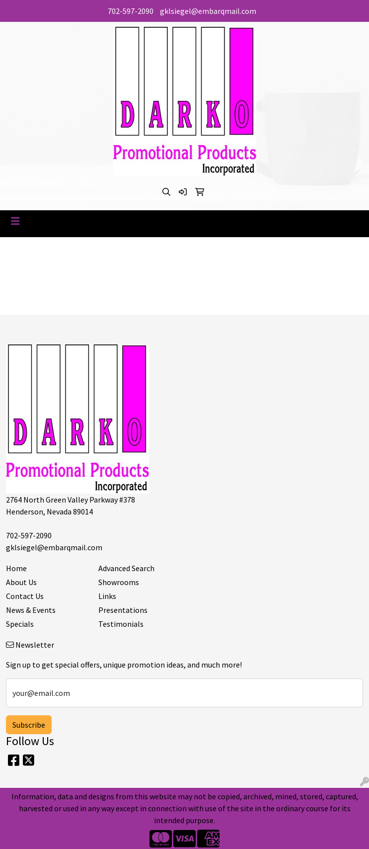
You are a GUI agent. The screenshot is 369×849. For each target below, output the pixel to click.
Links (107, 596)
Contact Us (25, 596)
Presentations (123, 610)
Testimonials (121, 624)
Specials (20, 624)
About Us (21, 582)
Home (16, 568)
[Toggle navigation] (15, 221)
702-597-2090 (130, 11)
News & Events (31, 610)
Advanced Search (126, 568)
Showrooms (118, 582)
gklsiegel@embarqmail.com (208, 11)
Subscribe (28, 725)
